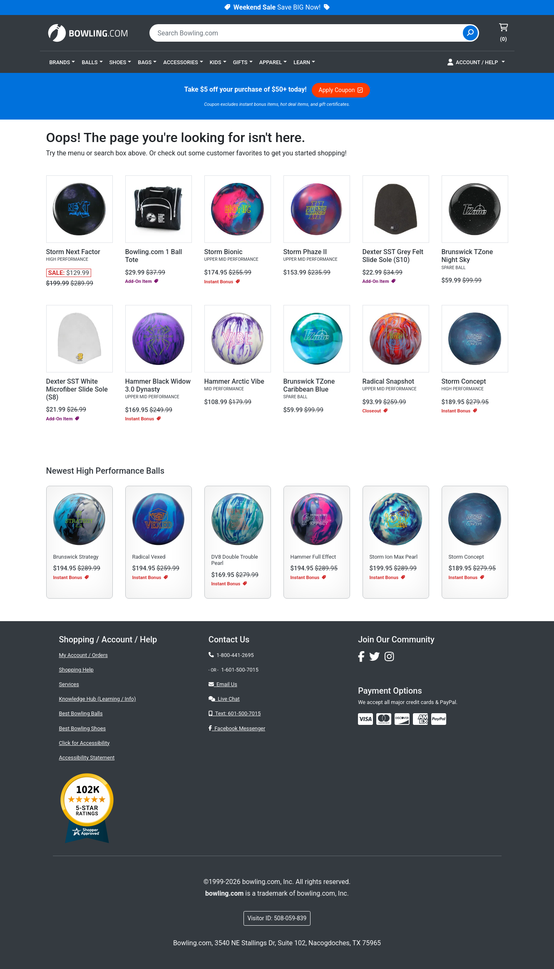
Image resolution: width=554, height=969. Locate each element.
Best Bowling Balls (81, 713)
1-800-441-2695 (231, 655)
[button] (62, 62)
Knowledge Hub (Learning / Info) (97, 699)
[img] (438, 719)
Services (69, 684)
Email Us (223, 684)
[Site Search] (470, 32)
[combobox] (307, 33)
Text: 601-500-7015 (235, 713)
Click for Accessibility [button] (84, 743)
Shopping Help (76, 670)
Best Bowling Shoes (82, 728)
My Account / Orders (83, 655)
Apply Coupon (341, 90)
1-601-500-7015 (239, 670)
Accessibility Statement (87, 757)
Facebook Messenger (237, 728)
